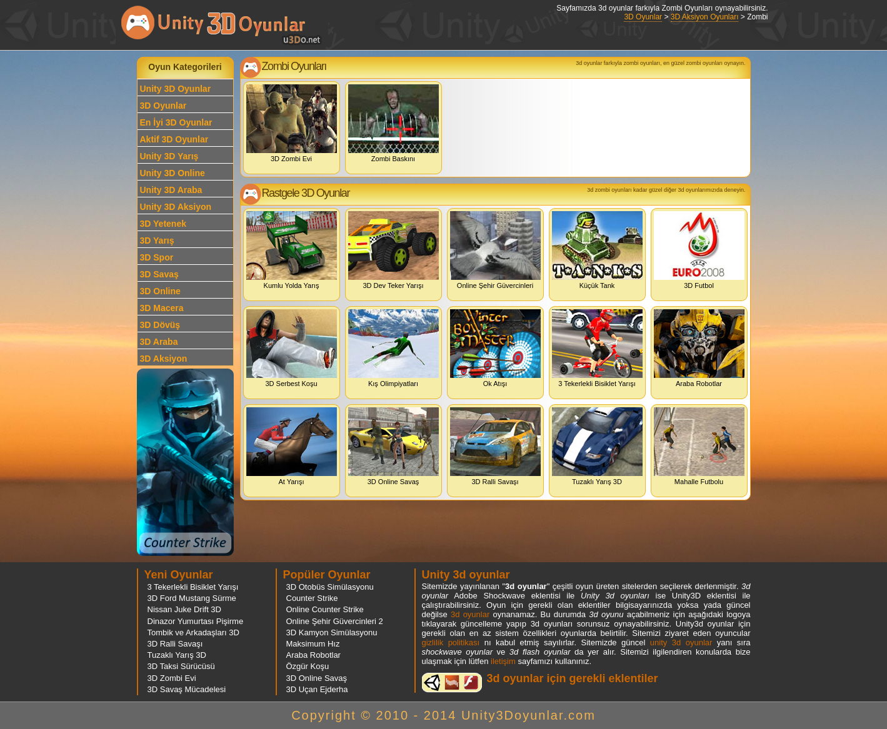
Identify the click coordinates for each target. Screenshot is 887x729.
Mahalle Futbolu (699, 446)
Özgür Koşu (307, 666)
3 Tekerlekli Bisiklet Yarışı (597, 348)
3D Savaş (159, 274)
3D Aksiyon (164, 359)
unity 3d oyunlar (681, 642)
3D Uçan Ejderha (317, 689)
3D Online (160, 291)
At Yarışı (291, 446)
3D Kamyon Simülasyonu (332, 632)
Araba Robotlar (699, 348)
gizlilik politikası (451, 642)
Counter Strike (312, 598)
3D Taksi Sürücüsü (181, 666)
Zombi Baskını (393, 123)
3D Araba (159, 342)
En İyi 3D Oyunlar (176, 122)
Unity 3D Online (172, 173)
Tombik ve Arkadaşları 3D (193, 632)
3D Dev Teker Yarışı (393, 250)
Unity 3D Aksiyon (176, 207)
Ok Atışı (495, 348)
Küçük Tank (597, 250)
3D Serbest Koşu (291, 348)
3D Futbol (699, 250)
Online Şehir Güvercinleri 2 (334, 621)
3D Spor (157, 257)
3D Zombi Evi (291, 123)
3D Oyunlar (643, 16)
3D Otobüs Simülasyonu (330, 587)
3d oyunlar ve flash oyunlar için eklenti (452, 682)
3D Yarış (157, 240)
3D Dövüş (160, 325)
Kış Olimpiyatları (393, 348)
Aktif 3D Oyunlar (174, 139)
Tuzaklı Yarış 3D (597, 446)
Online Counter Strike (325, 609)
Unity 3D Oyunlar (175, 89)
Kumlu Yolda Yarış (291, 250)
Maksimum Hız (313, 643)
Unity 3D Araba (171, 190)
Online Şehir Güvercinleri (495, 250)
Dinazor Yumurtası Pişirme (196, 621)
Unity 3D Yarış (169, 156)
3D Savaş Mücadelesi (187, 689)
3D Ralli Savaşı (495, 446)
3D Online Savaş (393, 446)
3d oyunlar (470, 614)
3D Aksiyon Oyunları (705, 16)
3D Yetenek (163, 224)
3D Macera (162, 308)
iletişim (503, 661)
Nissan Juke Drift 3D (184, 609)
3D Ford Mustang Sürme (192, 598)
